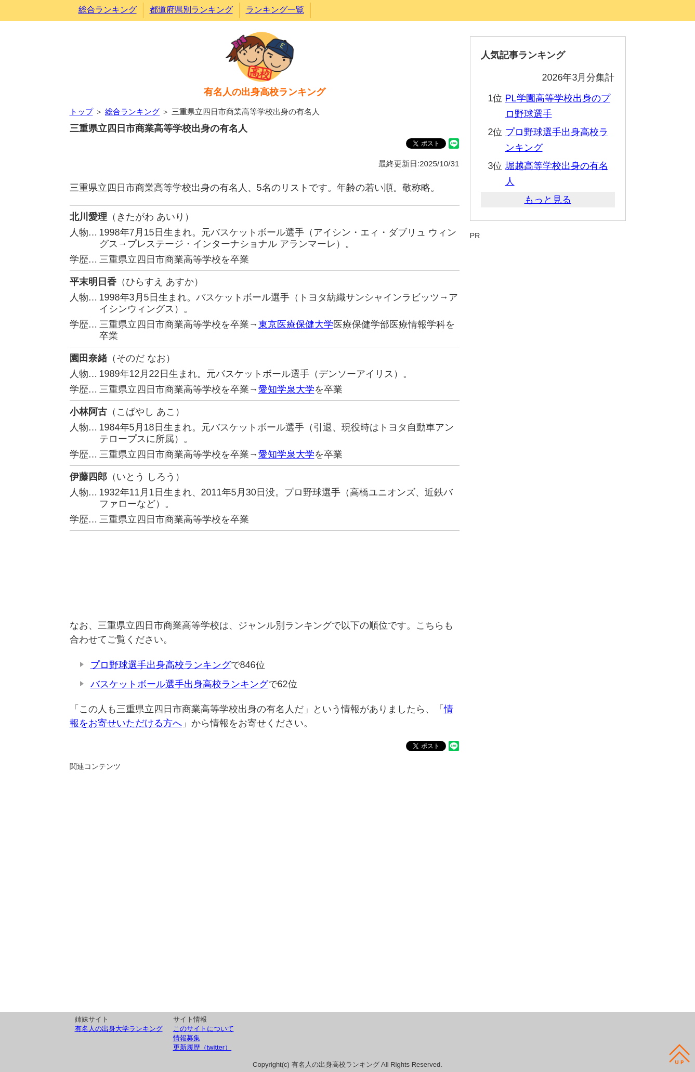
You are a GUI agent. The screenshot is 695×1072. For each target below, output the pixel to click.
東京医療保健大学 (295, 324)
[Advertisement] (265, 569)
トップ (81, 111)
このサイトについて (203, 1028)
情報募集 (186, 1038)
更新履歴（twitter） (202, 1047)
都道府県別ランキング (191, 9)
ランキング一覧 (275, 9)
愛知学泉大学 (286, 389)
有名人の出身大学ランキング (119, 1028)
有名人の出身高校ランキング (264, 92)
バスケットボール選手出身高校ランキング (179, 684)
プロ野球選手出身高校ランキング (160, 665)
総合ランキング (107, 9)
